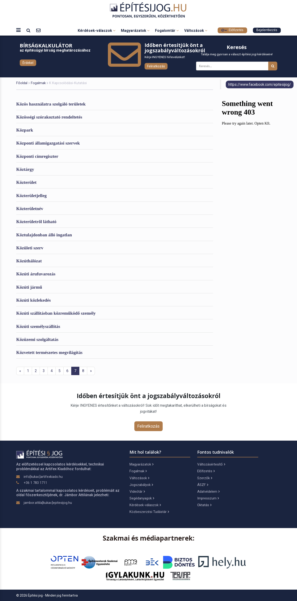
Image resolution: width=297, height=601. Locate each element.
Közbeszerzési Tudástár (149, 512)
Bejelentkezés (266, 30)
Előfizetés (232, 30)
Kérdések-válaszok (96, 30)
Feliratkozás (156, 66)
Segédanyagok (141, 498)
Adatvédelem (208, 491)
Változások (195, 30)
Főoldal (21, 83)
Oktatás (204, 505)
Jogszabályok (141, 485)
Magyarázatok (135, 30)
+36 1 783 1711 (35, 483)
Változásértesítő (211, 464)
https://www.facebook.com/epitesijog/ (259, 84)
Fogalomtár (167, 30)
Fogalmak (38, 83)
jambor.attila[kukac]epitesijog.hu (48, 503)
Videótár (137, 491)
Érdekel (28, 63)
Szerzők (204, 478)
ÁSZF (202, 485)
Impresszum (208, 498)
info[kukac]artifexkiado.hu (43, 477)
